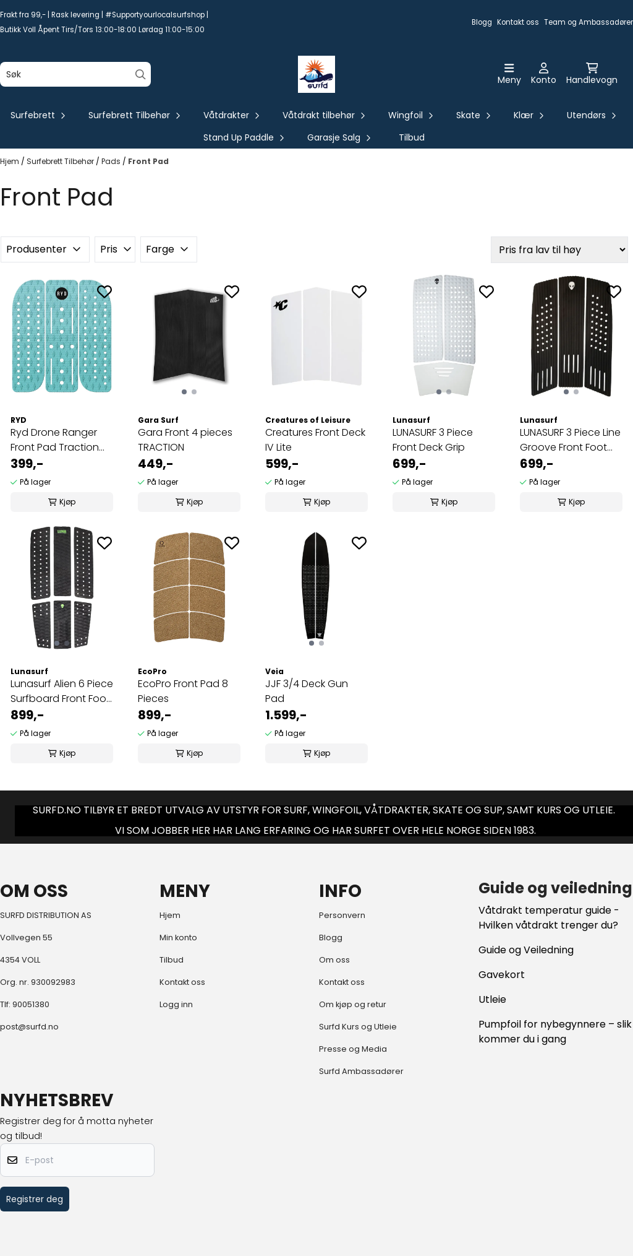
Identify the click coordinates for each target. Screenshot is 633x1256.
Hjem (10, 161)
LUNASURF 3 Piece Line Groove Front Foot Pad (570, 440)
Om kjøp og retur (352, 1004)
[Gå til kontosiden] (543, 74)
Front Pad (148, 161)
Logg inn (176, 1004)
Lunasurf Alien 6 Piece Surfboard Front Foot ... (62, 691)
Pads (111, 161)
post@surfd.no (29, 1026)
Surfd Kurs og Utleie (358, 1026)
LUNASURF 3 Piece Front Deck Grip (433, 439)
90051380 (30, 1004)
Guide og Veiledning (526, 950)
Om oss (334, 960)
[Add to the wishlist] (104, 291)
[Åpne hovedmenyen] (509, 74)
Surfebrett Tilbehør (61, 161)
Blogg (482, 22)
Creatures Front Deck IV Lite (315, 439)
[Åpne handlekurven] (591, 74)
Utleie (492, 999)
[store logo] (316, 74)
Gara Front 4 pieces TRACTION (185, 439)
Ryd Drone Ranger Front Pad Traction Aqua (55, 440)
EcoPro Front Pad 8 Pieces (183, 691)
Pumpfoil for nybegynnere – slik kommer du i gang (555, 1031)
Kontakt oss (518, 22)
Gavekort (501, 975)
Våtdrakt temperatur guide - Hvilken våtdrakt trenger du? (548, 917)
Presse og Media (353, 1049)
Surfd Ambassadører (361, 1071)
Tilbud (412, 137)
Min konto (178, 937)
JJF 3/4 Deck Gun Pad (306, 691)
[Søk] (75, 74)
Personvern (342, 915)
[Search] (140, 74)
